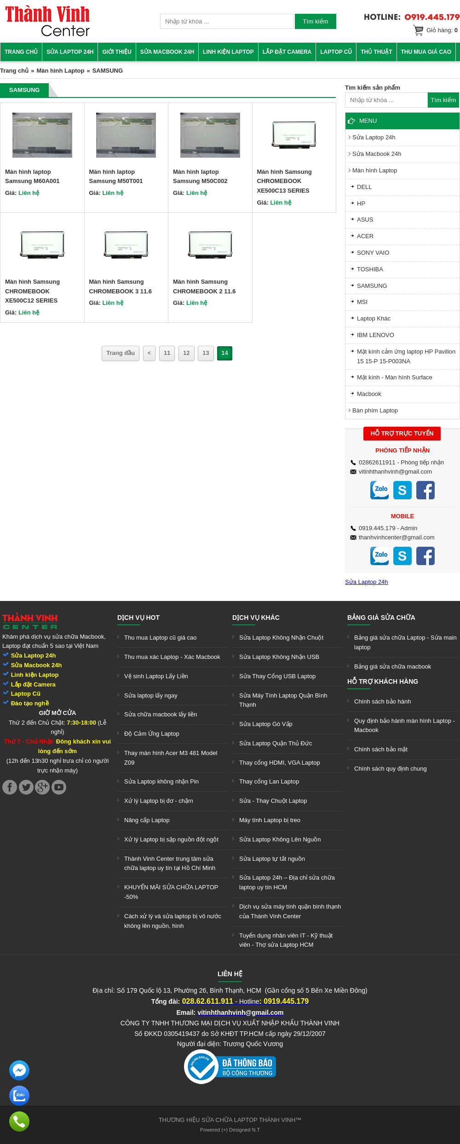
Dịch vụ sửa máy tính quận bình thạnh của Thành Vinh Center (290, 911)
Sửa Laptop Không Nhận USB (279, 656)
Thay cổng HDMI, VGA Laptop (279, 762)
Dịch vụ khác (256, 617)
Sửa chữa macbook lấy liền (160, 714)
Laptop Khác (374, 318)
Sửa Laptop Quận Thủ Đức (275, 743)
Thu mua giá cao (426, 52)
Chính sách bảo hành (382, 701)
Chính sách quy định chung (390, 768)
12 (186, 352)
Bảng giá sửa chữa (381, 617)
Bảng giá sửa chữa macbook (392, 666)
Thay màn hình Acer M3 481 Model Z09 (170, 757)
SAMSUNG (372, 285)
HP (361, 203)
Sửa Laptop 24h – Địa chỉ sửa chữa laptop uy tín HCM (287, 882)
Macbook (369, 393)
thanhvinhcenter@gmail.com (397, 537)
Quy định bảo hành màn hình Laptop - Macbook (404, 725)
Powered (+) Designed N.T (230, 1130)
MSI (362, 301)
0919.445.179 (377, 528)
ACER (365, 236)
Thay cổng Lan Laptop (269, 781)
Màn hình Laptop (60, 70)
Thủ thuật (376, 52)
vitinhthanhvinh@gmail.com (395, 471)
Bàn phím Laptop (375, 410)
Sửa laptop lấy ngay (151, 695)
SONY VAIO (373, 252)
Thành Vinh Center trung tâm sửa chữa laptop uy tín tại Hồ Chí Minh (169, 863)
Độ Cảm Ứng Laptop (151, 733)
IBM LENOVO (375, 335)
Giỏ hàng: (442, 30)
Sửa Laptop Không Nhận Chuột (281, 637)
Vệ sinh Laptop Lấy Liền (156, 676)
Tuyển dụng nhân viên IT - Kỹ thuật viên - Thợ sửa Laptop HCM (286, 940)
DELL (364, 186)
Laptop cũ (336, 52)
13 (205, 352)
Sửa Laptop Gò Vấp (266, 724)
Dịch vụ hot (138, 617)
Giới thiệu (116, 52)
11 (167, 352)
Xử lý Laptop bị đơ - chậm (158, 800)
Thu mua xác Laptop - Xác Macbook (172, 656)
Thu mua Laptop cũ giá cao (160, 637)
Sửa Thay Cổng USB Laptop (277, 676)
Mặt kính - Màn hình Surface (394, 377)
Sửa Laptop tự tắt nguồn (272, 858)
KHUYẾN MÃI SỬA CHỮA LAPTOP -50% (171, 892)
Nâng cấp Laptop (147, 820)
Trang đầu (120, 352)
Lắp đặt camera (287, 52)
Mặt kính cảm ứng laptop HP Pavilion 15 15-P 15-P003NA (406, 356)
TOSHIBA (370, 269)
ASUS (365, 219)
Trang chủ (21, 52)
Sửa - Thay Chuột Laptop (273, 800)
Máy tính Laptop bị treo (269, 820)
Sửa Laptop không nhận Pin (161, 781)
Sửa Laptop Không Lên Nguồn (280, 839)
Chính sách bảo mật (381, 749)
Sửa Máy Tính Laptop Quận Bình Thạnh (283, 700)
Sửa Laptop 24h (69, 52)
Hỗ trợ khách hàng (382, 681)
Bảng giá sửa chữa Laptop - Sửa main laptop (405, 642)
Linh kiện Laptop (228, 52)
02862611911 (377, 462)
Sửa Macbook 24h (167, 52)
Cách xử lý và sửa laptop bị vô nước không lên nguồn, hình (172, 921)
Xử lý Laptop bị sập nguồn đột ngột (171, 839)
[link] (47, 34)
